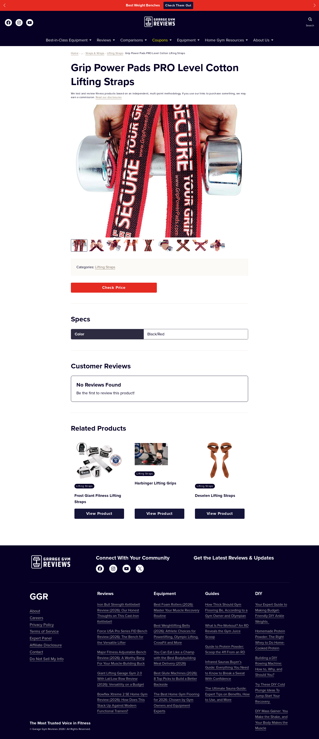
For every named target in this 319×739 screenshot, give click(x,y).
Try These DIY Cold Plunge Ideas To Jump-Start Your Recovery (270, 693)
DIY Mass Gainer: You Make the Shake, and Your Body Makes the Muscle (271, 719)
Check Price (114, 287)
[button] (4, 5)
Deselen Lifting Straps (215, 495)
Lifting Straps (115, 53)
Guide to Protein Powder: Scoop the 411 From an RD (225, 649)
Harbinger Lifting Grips (155, 483)
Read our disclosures (109, 97)
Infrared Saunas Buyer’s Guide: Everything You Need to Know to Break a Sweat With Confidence (227, 670)
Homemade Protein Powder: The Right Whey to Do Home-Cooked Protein (270, 639)
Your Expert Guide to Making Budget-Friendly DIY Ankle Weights (271, 613)
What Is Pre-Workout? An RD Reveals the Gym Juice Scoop (227, 631)
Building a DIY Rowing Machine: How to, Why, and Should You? (268, 666)
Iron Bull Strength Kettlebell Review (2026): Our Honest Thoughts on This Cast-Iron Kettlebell (118, 613)
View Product (99, 513)
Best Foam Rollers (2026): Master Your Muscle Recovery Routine (176, 610)
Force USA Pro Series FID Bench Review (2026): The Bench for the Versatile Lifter (122, 636)
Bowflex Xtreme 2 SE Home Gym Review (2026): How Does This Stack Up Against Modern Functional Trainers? (122, 703)
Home (74, 53)
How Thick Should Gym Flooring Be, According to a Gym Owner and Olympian (226, 610)
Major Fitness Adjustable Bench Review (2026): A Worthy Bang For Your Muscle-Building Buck (121, 658)
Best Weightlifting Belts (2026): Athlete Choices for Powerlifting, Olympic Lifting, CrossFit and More (176, 634)
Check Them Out (178, 5)
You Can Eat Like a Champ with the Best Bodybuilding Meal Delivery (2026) (175, 658)
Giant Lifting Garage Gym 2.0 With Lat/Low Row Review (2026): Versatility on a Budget (120, 679)
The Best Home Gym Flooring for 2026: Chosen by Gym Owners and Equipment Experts (176, 703)
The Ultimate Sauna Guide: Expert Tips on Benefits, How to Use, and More (227, 694)
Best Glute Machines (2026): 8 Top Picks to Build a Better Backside (175, 679)
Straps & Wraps (95, 53)
